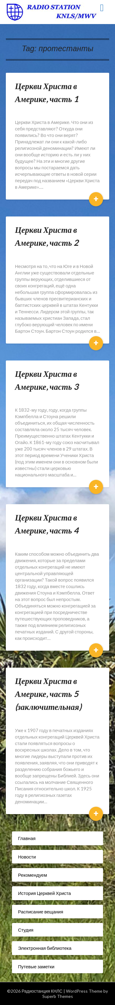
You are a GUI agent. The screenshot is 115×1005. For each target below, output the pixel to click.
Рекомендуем (32, 875)
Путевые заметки (36, 966)
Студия (25, 930)
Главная (27, 838)
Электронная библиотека (44, 948)
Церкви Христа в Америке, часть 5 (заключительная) (48, 694)
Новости (27, 856)
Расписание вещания (40, 911)
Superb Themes (57, 996)
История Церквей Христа (44, 893)
